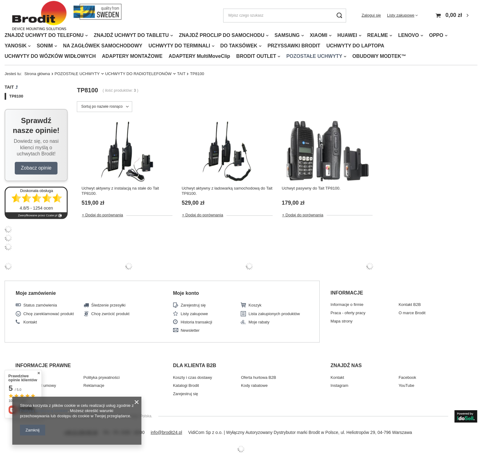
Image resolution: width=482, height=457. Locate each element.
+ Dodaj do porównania (102, 215)
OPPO (436, 35)
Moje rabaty (258, 322)
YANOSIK (15, 45)
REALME (377, 35)
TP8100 (16, 96)
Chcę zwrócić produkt (110, 313)
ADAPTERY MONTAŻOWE (132, 56)
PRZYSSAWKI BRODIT (293, 45)
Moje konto (186, 293)
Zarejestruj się (193, 305)
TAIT (181, 73)
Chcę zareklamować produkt (48, 313)
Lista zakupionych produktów (274, 313)
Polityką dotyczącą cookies (44, 410)
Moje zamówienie (36, 293)
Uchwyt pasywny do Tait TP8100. (311, 188)
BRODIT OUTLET (256, 56)
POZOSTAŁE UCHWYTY (314, 56)
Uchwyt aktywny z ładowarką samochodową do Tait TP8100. (227, 191)
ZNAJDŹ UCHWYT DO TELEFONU (44, 35)
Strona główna (37, 73)
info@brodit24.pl (166, 432)
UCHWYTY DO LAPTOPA (355, 45)
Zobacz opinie (36, 167)
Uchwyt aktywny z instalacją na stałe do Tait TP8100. (120, 191)
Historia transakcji (196, 322)
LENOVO (408, 35)
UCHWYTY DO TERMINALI (179, 45)
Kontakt (30, 322)
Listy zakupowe (400, 15)
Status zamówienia (40, 305)
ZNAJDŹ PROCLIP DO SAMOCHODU (221, 35)
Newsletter (190, 330)
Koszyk (254, 305)
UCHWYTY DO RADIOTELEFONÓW (138, 73)
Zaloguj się (371, 15)
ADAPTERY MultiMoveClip (199, 56)
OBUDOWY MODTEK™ (379, 56)
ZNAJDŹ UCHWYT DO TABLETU (131, 35)
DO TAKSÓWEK (239, 45)
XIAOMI (318, 35)
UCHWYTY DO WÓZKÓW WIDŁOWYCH (50, 56)
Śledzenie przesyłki (108, 305)
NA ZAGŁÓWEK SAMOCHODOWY (102, 45)
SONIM (45, 45)
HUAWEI (347, 35)
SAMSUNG (287, 35)
